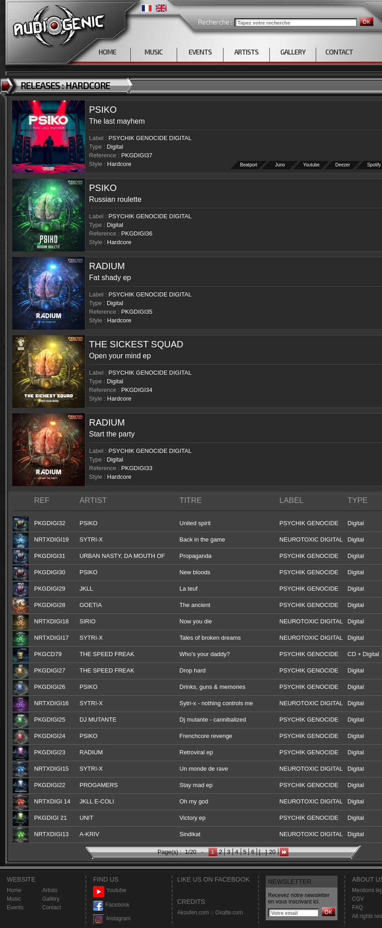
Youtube (311, 165)
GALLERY (292, 52)
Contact (51, 907)
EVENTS (200, 52)
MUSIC (153, 52)
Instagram (111, 918)
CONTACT (339, 52)
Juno (280, 165)
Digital (115, 146)
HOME (107, 52)
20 (272, 851)
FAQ (357, 907)
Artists (49, 890)
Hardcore (119, 164)
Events (15, 907)
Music (14, 899)
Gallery (51, 899)
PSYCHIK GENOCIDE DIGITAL (150, 138)
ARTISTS (246, 52)
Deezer (343, 165)
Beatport (249, 165)
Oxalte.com (229, 912)
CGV (358, 899)
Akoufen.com (193, 912)
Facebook (111, 905)
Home (14, 890)
